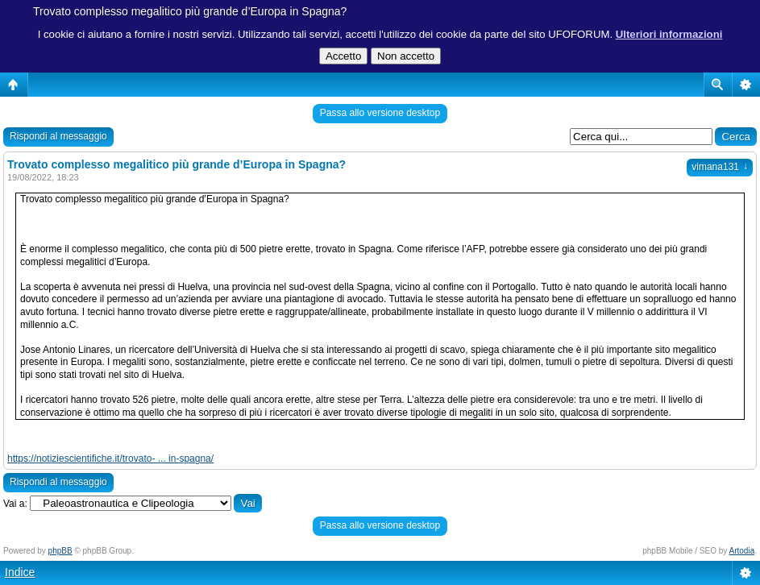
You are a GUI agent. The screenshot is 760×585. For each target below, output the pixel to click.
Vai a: (15, 503)
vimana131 (719, 166)
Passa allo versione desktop (380, 112)
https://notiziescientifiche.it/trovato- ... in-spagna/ (110, 458)
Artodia (742, 550)
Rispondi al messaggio (58, 136)
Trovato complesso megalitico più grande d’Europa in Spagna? (190, 11)
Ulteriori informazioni (669, 34)
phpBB (60, 550)
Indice (20, 572)
